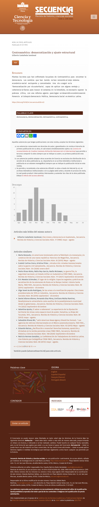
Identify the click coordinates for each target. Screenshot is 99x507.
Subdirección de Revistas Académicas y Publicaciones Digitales (60, 498)
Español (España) (58, 374)
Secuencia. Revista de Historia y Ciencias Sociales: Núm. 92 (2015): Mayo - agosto (51, 326)
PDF (15, 63)
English (54, 372)
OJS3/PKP (77, 500)
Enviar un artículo (20, 423)
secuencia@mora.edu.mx (60, 476)
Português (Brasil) (58, 380)
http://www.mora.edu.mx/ (60, 461)
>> (35, 346)
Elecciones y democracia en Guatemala (58, 237)
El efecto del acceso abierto (32, 176)
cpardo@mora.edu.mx (75, 467)
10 (29, 346)
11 (31, 346)
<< (15, 346)
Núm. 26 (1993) (17, 42)
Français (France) (58, 377)
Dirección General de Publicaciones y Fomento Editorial (31, 500)
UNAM (58, 500)
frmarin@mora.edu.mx (25, 483)
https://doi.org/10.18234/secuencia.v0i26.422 (28, 102)
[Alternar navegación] (94, 17)
